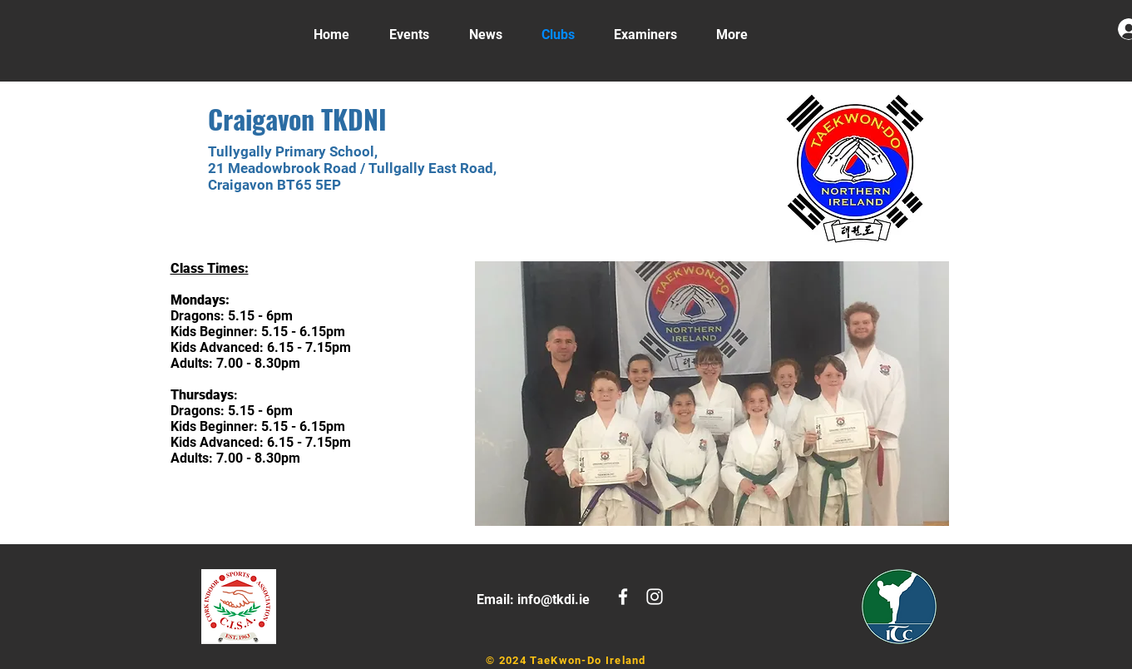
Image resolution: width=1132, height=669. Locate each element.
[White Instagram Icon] (654, 596)
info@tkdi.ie (553, 599)
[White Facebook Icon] (623, 596)
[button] (712, 393)
